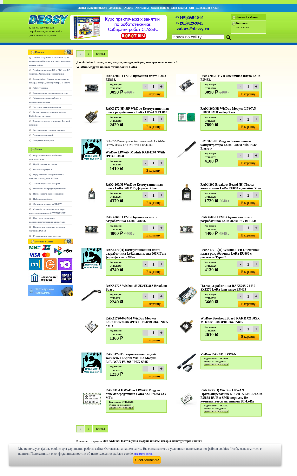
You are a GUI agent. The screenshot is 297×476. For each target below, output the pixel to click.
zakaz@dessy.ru (193, 28)
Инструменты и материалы (47, 107)
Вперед (100, 428)
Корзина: (242, 23)
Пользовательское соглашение (48, 193)
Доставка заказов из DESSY (47, 204)
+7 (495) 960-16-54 (189, 17)
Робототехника (40, 88)
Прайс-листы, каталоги (45, 164)
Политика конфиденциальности (49, 188)
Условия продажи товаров (46, 183)
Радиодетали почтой (43, 135)
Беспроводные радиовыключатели (50, 93)
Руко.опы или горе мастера (47, 236)
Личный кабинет (247, 17)
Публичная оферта (42, 199)
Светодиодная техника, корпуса (49, 130)
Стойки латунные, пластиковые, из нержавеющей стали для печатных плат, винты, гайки (50, 61)
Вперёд (100, 53)
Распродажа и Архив (43, 140)
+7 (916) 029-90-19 (189, 23)
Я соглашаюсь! (147, 460)
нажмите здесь (143, 453)
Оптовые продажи (42, 169)
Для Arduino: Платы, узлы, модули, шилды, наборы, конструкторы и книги (152, 441)
